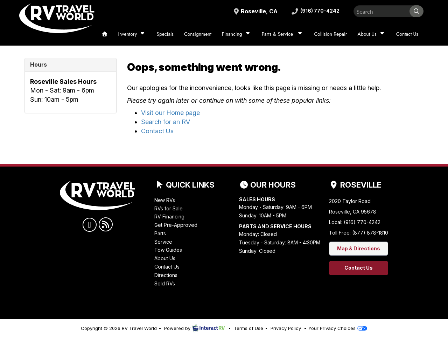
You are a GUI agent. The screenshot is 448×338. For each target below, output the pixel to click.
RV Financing (169, 216)
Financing (236, 34)
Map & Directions (358, 248)
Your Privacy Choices (337, 328)
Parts (160, 233)
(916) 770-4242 (314, 11)
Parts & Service (283, 34)
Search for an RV (165, 122)
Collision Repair (330, 34)
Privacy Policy (286, 328)
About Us (371, 34)
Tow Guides (168, 250)
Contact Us (407, 34)
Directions (165, 275)
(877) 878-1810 (370, 233)
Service (163, 242)
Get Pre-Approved (175, 225)
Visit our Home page (170, 112)
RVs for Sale (168, 208)
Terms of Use (248, 328)
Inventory (132, 34)
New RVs (164, 200)
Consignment (197, 34)
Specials (165, 34)
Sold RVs (164, 283)
